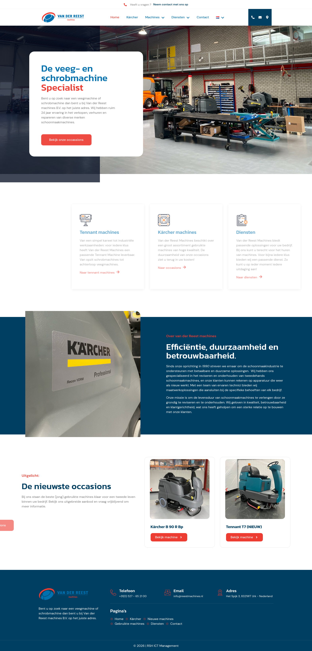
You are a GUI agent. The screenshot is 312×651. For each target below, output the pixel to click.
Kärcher (132, 17)
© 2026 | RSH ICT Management (156, 646)
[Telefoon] (113, 593)
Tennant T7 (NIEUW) (244, 527)
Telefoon (127, 591)
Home (114, 17)
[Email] (168, 593)
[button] (151, 489)
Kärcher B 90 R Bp (167, 527)
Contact (203, 17)
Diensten (181, 17)
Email (179, 591)
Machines (154, 17)
